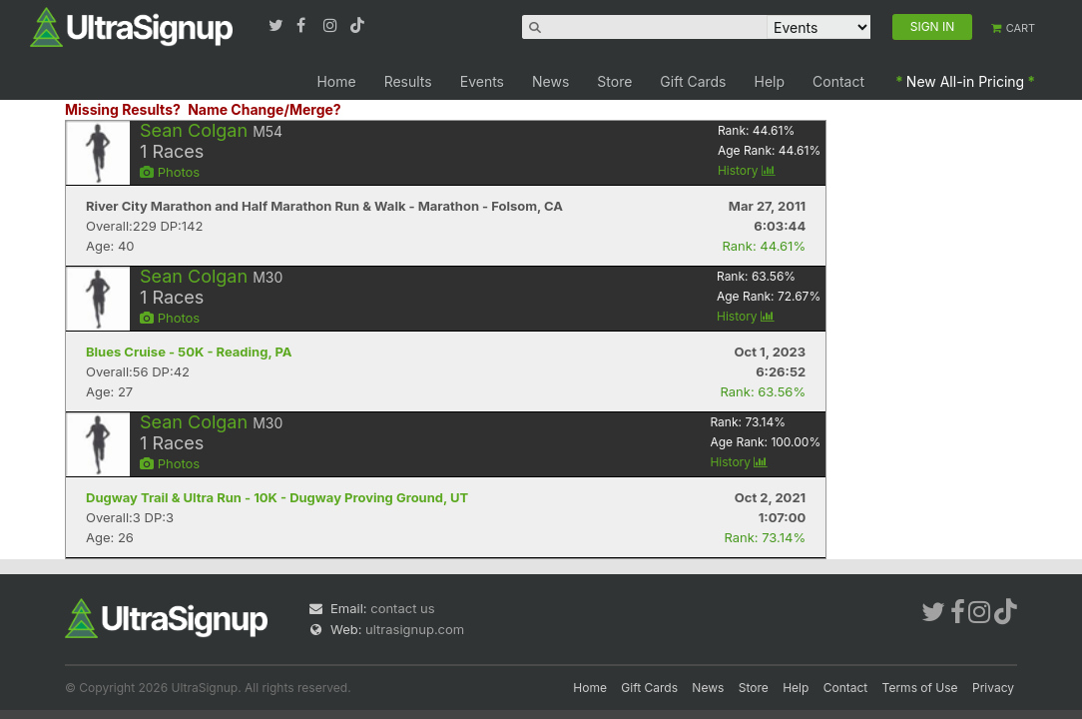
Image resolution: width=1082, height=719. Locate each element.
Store (614, 81)
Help (770, 81)
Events (482, 81)
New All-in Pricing (965, 81)
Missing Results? (123, 109)
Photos (170, 172)
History (747, 170)
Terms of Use (920, 687)
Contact (838, 81)
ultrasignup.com (414, 629)
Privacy (993, 687)
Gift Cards (693, 81)
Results (408, 81)
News (550, 81)
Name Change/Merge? (264, 109)
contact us (402, 608)
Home (335, 81)
